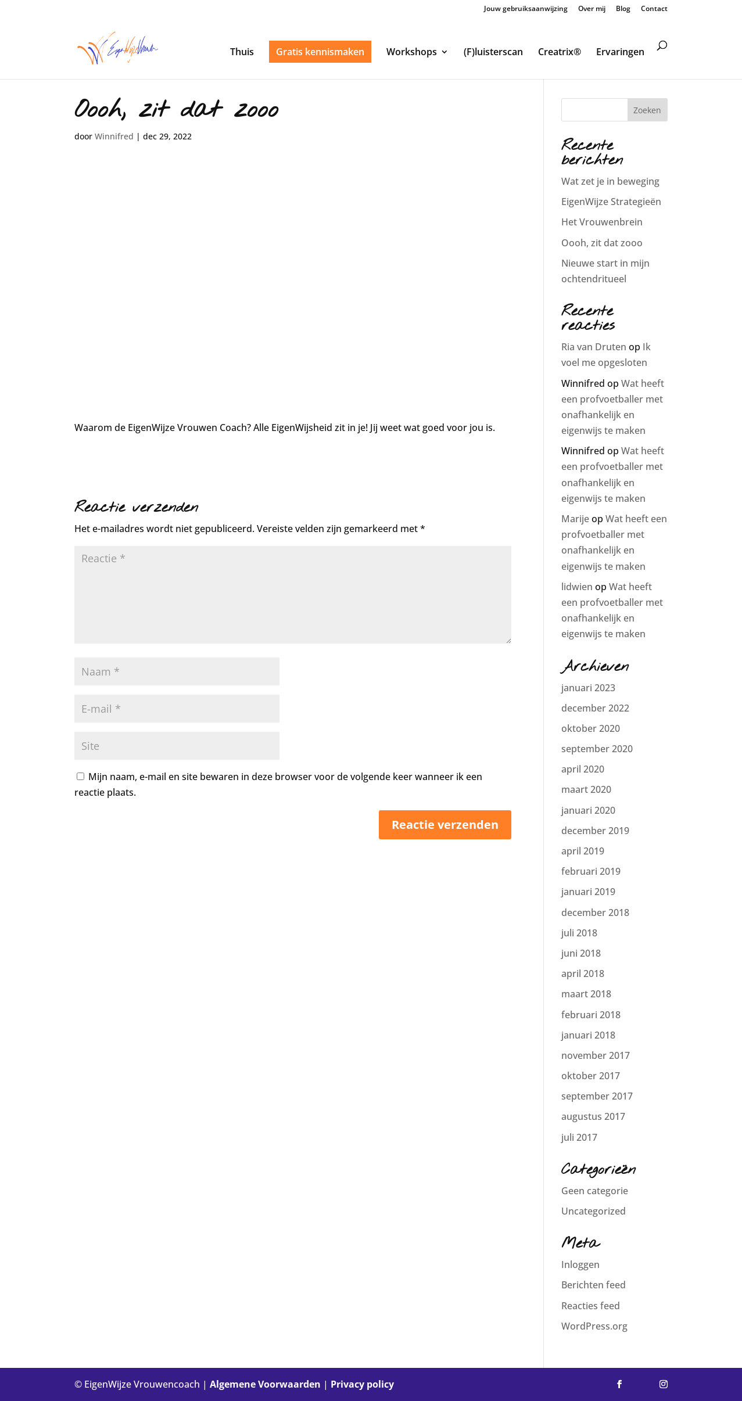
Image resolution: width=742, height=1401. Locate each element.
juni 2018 (581, 953)
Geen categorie (594, 1190)
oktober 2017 (590, 1075)
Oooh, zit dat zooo (602, 242)
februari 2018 (591, 1014)
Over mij (591, 9)
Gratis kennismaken (320, 51)
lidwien (577, 586)
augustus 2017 (593, 1116)
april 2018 (582, 973)
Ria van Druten (593, 346)
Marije (575, 518)
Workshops (411, 53)
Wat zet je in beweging (610, 181)
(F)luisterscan (493, 53)
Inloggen (580, 1264)
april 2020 (582, 769)
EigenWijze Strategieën (611, 201)
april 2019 (582, 851)
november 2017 (595, 1055)
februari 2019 (591, 871)
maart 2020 (586, 789)
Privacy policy (362, 1384)
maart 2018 (586, 993)
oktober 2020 (590, 728)
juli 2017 (579, 1137)
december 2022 (595, 708)
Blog (623, 9)
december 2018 (595, 912)
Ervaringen (620, 53)
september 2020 (597, 748)
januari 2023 (588, 687)
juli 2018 (579, 932)
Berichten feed (593, 1284)
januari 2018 (588, 1035)
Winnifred (114, 136)
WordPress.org (594, 1326)
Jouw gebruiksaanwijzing (526, 9)
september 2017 (597, 1096)
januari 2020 (588, 810)
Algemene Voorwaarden (265, 1384)
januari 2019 (588, 891)
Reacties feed (590, 1305)
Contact (654, 9)
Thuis (242, 53)
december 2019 (595, 830)
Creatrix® (559, 53)
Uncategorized (593, 1211)
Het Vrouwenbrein (602, 221)
